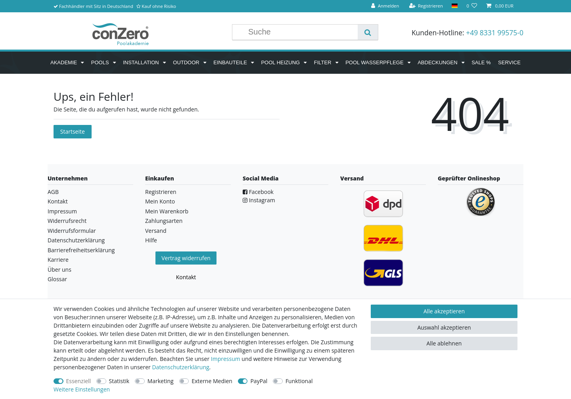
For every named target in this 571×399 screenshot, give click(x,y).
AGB (53, 192)
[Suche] (368, 32)
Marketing (161, 381)
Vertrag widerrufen (186, 258)
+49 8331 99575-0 (494, 32)
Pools (100, 62)
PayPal (258, 381)
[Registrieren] (425, 6)
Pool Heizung (281, 62)
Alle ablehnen (444, 343)
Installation (141, 62)
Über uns (59, 269)
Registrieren (160, 192)
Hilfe (151, 240)
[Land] (454, 6)
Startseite (72, 131)
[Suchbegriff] (301, 32)
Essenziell (78, 381)
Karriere (58, 259)
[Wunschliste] (471, 6)
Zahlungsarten (163, 220)
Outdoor (187, 62)
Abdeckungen (438, 62)
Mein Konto (160, 201)
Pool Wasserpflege (375, 62)
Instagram (259, 200)
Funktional (299, 381)
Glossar (57, 279)
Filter (323, 62)
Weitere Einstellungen (82, 389)
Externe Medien (212, 381)
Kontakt (58, 201)
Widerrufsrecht (67, 220)
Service (509, 62)
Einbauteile (230, 62)
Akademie (64, 62)
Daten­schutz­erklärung (180, 367)
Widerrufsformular (72, 230)
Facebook (258, 192)
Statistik (119, 381)
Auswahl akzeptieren (444, 327)
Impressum (62, 211)
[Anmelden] (385, 6)
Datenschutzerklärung (76, 240)
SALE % (481, 62)
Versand (156, 230)
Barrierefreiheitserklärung (81, 250)
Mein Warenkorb (166, 211)
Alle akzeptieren (444, 311)
